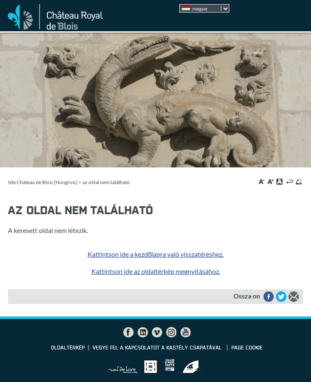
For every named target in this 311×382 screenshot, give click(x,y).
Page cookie (247, 348)
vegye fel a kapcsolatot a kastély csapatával (158, 348)
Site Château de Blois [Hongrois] (43, 182)
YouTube (185, 332)
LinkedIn (142, 332)
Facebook (128, 332)
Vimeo (156, 332)
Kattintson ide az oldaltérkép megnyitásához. (155, 271)
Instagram (171, 332)
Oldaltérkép (68, 348)
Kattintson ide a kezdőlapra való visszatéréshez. (156, 254)
